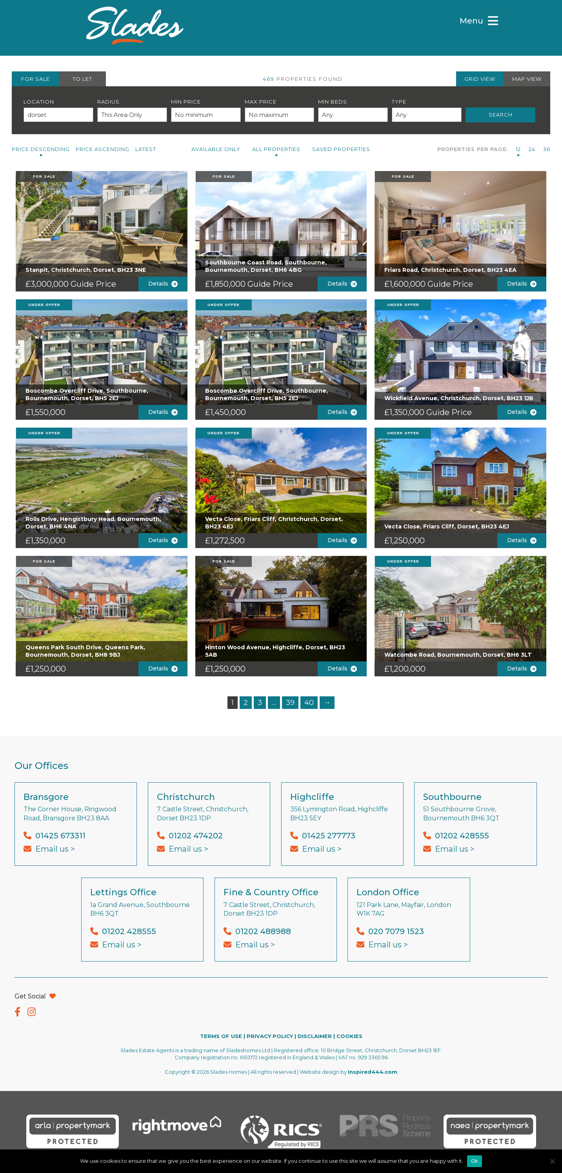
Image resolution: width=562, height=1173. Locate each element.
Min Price (186, 101)
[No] (552, 1161)
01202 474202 (196, 835)
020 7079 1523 (396, 931)
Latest (145, 149)
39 (290, 702)
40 (309, 702)
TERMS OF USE (221, 1036)
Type (399, 101)
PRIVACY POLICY (270, 1036)
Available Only (215, 149)
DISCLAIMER (315, 1036)
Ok (474, 1161)
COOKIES (349, 1036)
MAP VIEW (527, 79)
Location (39, 101)
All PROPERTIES (276, 149)
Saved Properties (341, 149)
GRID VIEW (479, 79)
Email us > (55, 849)
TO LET (82, 79)
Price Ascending (102, 149)
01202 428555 (462, 835)
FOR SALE (35, 79)
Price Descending (41, 149)
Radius (108, 101)
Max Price (260, 101)
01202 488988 (263, 931)
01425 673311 (60, 835)
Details (163, 283)
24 (532, 149)
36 (546, 149)
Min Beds (332, 101)
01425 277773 (328, 835)
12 (518, 149)
